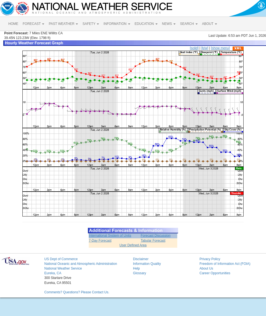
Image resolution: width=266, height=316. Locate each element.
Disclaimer (140, 259)
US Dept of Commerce (61, 259)
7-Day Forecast (100, 240)
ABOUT (209, 24)
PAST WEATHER (63, 24)
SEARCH (188, 24)
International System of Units (110, 235)
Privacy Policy (209, 259)
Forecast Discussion (156, 235)
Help (136, 268)
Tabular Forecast (153, 240)
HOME (13, 24)
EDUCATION (146, 24)
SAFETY (90, 24)
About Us (206, 268)
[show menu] (220, 48)
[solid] (194, 48)
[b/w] (204, 48)
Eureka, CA (52, 273)
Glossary (139, 273)
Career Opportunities (214, 273)
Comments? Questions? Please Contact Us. (76, 292)
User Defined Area (133, 245)
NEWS (169, 24)
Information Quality (147, 264)
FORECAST (33, 24)
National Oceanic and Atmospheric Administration (80, 264)
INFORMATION (116, 24)
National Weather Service (63, 268)
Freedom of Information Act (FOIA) (224, 264)
